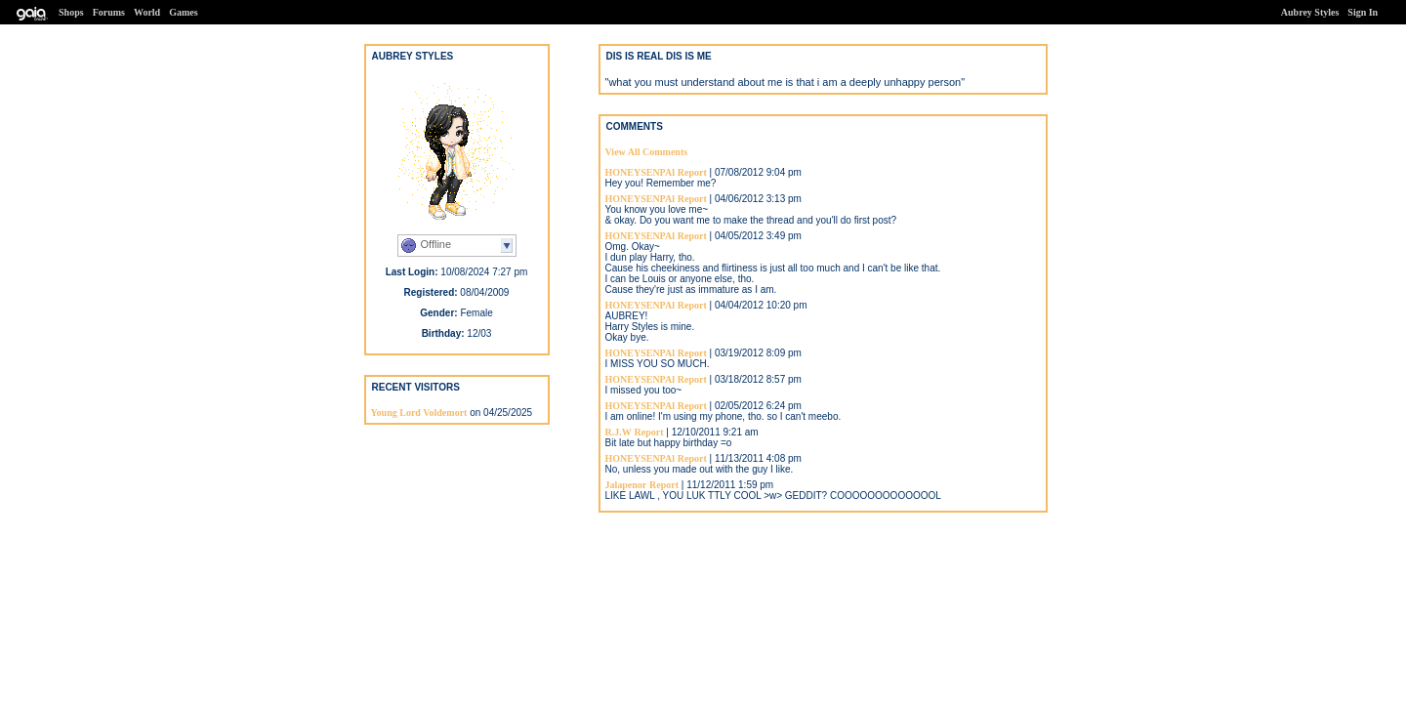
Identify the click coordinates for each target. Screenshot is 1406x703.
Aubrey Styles (1310, 12)
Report (692, 172)
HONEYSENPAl (640, 172)
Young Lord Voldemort (419, 412)
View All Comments (646, 151)
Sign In (1362, 12)
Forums (109, 12)
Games (183, 12)
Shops (71, 12)
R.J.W (618, 432)
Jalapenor (626, 484)
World (147, 12)
